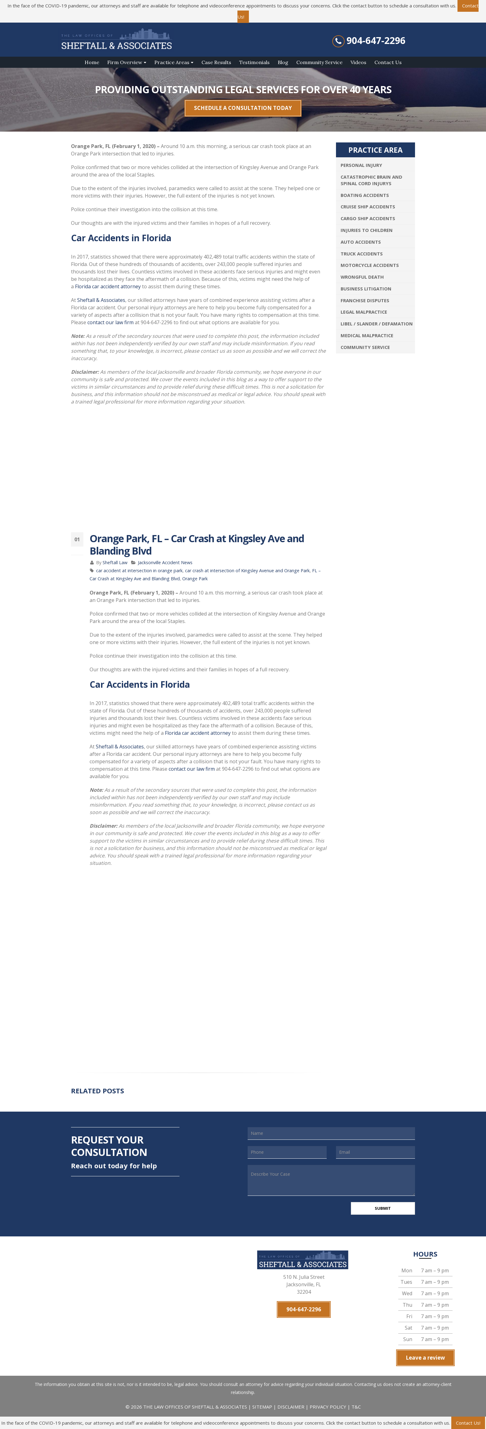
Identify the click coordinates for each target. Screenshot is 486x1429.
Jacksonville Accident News (165, 562)
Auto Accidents (361, 242)
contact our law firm (110, 322)
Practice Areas (171, 62)
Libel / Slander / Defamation (377, 323)
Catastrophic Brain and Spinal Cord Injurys (371, 180)
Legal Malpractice (364, 312)
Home (92, 62)
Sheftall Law (115, 562)
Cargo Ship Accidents (368, 218)
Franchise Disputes (365, 300)
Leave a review (425, 1358)
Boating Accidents (365, 195)
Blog (283, 62)
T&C (356, 1408)
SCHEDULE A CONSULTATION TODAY (243, 107)
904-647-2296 (376, 40)
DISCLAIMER (290, 1408)
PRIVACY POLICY (328, 1408)
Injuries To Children (367, 230)
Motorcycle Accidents (370, 265)
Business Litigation (366, 288)
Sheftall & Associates (101, 300)
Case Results (216, 62)
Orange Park (195, 579)
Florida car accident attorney (108, 286)
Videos (358, 62)
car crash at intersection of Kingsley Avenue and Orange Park (247, 570)
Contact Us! (468, 1423)
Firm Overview (124, 62)
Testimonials (254, 62)
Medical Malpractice (367, 335)
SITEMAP (262, 1408)
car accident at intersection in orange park (139, 570)
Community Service (319, 62)
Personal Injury (361, 165)
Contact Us (388, 62)
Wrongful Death (362, 277)
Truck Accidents (362, 254)
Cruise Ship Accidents (368, 206)
